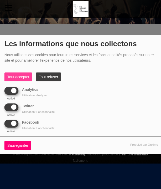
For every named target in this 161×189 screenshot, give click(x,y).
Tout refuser (48, 77)
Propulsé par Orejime (144, 144)
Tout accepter (18, 77)
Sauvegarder (17, 145)
